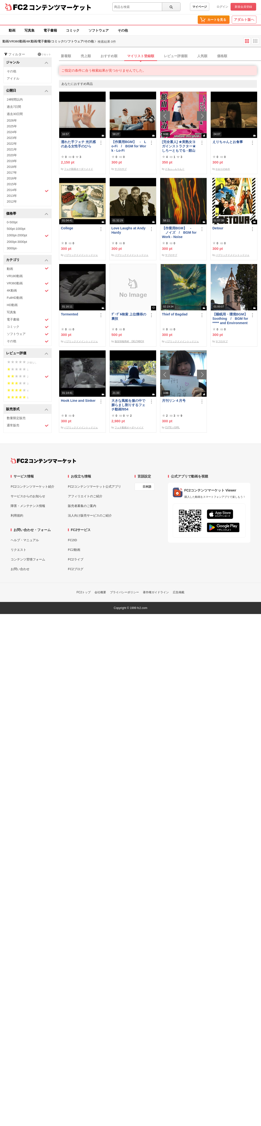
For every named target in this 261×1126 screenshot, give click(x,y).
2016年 (12, 178)
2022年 (12, 143)
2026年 (12, 120)
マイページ (199, 6)
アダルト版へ (244, 19)
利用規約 (17, 515)
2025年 (12, 126)
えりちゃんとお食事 (227, 142)
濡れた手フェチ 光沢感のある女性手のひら (78, 144)
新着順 (66, 56)
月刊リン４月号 (174, 401)
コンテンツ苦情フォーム (28, 559)
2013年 (12, 196)
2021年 (12, 149)
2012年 (12, 201)
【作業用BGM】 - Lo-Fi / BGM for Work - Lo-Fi (128, 146)
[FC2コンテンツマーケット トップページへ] (43, 460)
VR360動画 (28, 283)
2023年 (12, 138)
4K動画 (28, 291)
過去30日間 (15, 114)
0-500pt (12, 222)
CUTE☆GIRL (172, 427)
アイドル (13, 78)
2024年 (12, 132)
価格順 (222, 56)
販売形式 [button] (27, 409)
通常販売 (28, 425)
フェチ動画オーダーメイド (78, 169)
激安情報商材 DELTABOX (129, 341)
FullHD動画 (15, 298)
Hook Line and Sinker (78, 401)
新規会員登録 (243, 6)
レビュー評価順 (176, 56)
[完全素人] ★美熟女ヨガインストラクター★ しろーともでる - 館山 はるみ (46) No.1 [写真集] (179, 146)
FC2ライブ (75, 559)
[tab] (160, 56)
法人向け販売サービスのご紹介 (90, 515)
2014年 (28, 190)
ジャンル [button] (27, 62)
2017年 (12, 172)
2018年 (12, 167)
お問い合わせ (20, 569)
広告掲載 (178, 592)
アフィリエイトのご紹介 (85, 496)
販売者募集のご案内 (82, 506)
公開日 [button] (27, 91)
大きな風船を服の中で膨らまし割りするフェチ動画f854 (128, 405)
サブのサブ (121, 169)
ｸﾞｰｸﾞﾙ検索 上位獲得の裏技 (128, 316)
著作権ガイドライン (156, 592)
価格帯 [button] (27, 214)
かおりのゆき (223, 169)
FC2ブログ (75, 569)
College (67, 228)
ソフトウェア (98, 30)
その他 (123, 30)
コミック (73, 30)
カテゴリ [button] (27, 260)
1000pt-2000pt (28, 235)
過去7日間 (14, 107)
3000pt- (12, 248)
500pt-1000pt (16, 229)
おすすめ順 (109, 56)
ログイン (222, 6)
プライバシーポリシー (124, 592)
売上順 (86, 56)
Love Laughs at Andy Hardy (128, 230)
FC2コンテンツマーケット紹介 (32, 486)
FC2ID (72, 540)
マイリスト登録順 (140, 56)
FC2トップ (84, 592)
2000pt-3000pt (17, 242)
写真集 (29, 30)
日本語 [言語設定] (147, 486)
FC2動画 (74, 550)
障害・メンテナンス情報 (28, 506)
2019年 (12, 161)
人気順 (202, 56)
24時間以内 (15, 99)
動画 (12, 30)
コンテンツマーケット (60, 7)
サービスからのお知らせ (28, 496)
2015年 (12, 184)
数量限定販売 (16, 418)
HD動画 (12, 305)
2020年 (12, 155)
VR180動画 (15, 276)
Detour (217, 228)
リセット (44, 54)
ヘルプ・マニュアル (25, 540)
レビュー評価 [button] (27, 353)
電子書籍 (50, 30)
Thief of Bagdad (175, 314)
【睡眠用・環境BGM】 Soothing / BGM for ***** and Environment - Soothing (230, 318)
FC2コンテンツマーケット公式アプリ (94, 486)
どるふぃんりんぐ (174, 169)
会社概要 (100, 592)
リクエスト (18, 550)
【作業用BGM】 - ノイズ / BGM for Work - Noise (179, 232)
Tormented (69, 314)
